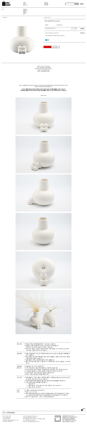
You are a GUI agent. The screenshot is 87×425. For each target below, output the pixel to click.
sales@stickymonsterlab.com (32, 416)
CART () (46, 2)
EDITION (25, 12)
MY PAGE (46, 4)
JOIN (24, 3)
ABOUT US (25, 4)
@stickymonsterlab (32, 417)
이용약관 (4, 412)
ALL (3, 9)
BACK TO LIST (47, 17)
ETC (24, 14)
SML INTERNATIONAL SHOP (33, 421)
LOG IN (24, 2)
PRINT (24, 11)
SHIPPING (46, 3)
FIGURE (24, 9)
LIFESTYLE (25, 10)
